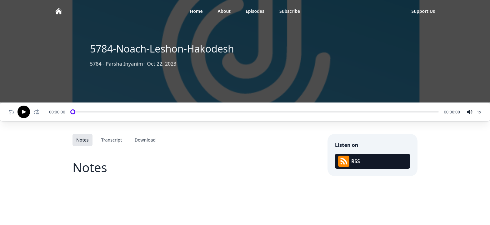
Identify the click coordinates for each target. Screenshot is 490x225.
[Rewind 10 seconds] (11, 112)
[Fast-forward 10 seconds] (37, 112)
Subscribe (289, 11)
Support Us (423, 11)
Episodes (255, 11)
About (224, 11)
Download (145, 140)
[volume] (470, 112)
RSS (349, 161)
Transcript (111, 140)
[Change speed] (479, 111)
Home (196, 11)
